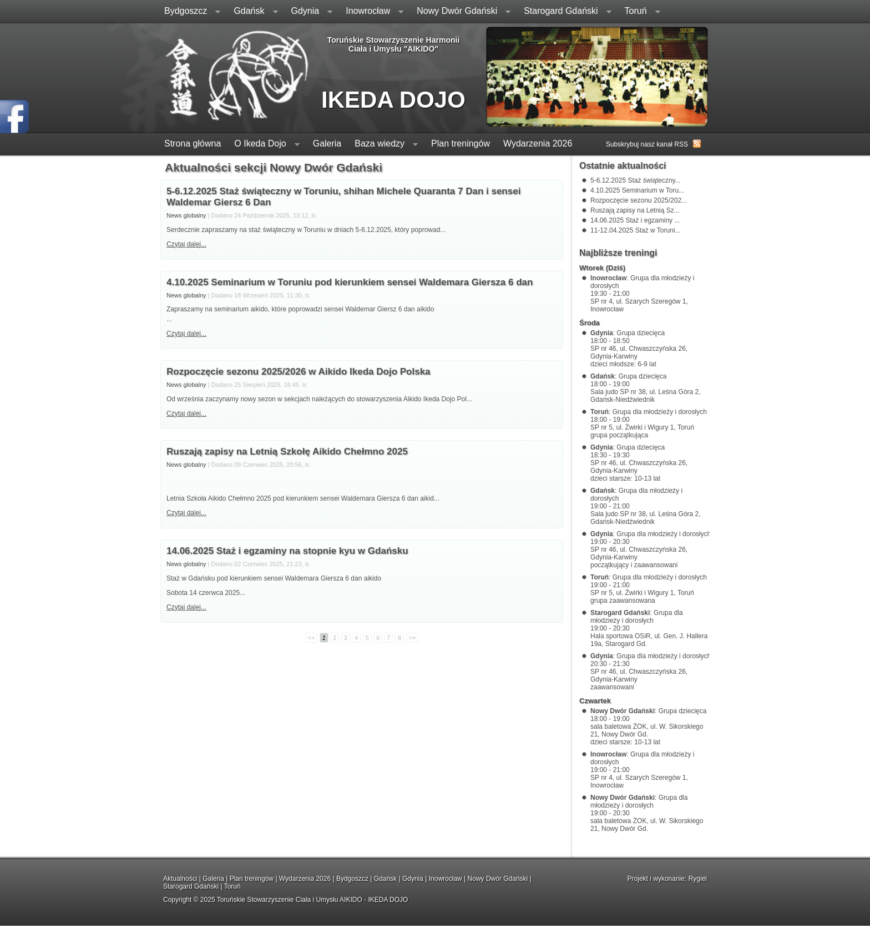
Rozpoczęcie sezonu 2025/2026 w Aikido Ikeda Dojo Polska (298, 371)
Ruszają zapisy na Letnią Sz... (635, 210)
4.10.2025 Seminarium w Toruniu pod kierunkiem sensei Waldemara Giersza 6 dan (349, 282)
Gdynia (309, 12)
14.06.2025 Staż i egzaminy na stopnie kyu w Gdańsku (287, 551)
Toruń (639, 12)
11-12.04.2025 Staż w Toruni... (635, 230)
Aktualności (180, 878)
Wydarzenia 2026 (537, 143)
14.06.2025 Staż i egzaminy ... (635, 220)
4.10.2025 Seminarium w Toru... (637, 190)
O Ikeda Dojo (263, 144)
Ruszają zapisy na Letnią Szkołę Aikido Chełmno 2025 (287, 451)
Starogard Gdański (564, 12)
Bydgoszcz (189, 12)
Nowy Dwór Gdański (460, 12)
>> (412, 637)
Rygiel (698, 878)
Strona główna (192, 143)
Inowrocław (371, 12)
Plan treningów (460, 143)
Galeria (327, 143)
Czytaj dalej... (186, 244)
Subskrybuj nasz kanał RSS (647, 144)
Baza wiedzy (383, 144)
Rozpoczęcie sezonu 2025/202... (638, 200)
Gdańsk (252, 12)
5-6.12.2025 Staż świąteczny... (635, 180)
